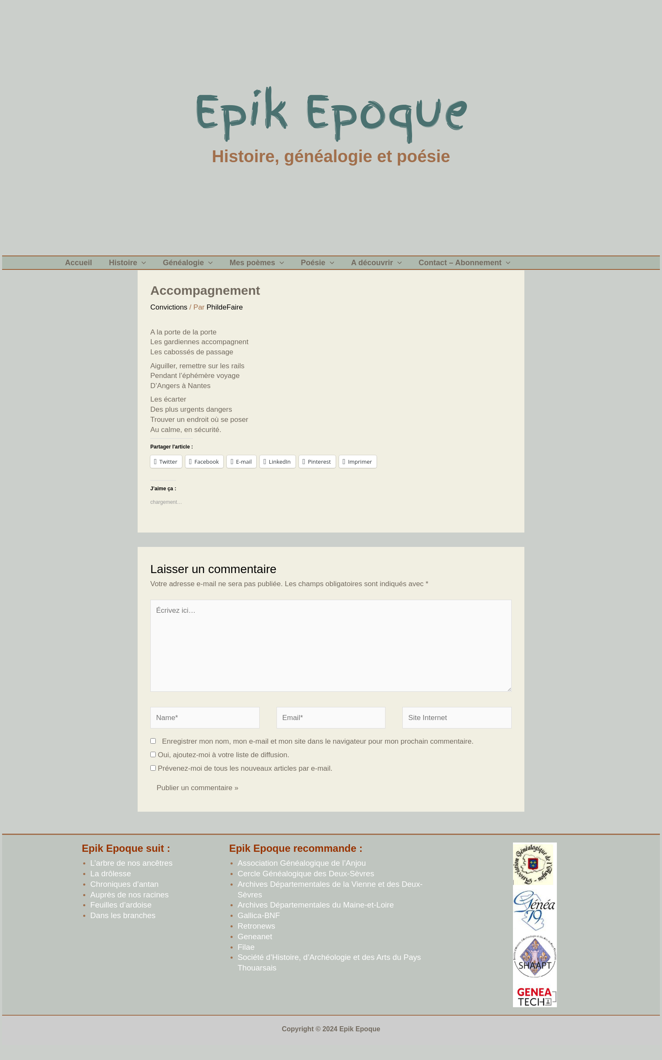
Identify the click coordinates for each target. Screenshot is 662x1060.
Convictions (168, 320)
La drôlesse (110, 886)
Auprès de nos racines (129, 907)
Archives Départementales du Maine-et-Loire (316, 917)
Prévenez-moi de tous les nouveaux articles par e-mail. (245, 781)
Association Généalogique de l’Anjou (302, 875)
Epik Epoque (331, 111)
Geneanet (255, 949)
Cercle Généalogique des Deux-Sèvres (306, 886)
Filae (246, 959)
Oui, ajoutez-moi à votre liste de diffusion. (219, 768)
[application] (135, 269)
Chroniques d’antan (124, 896)
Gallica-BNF (259, 928)
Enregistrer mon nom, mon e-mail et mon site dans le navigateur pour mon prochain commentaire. (318, 754)
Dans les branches (123, 928)
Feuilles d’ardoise (121, 917)
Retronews (256, 938)
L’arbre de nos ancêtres (131, 875)
